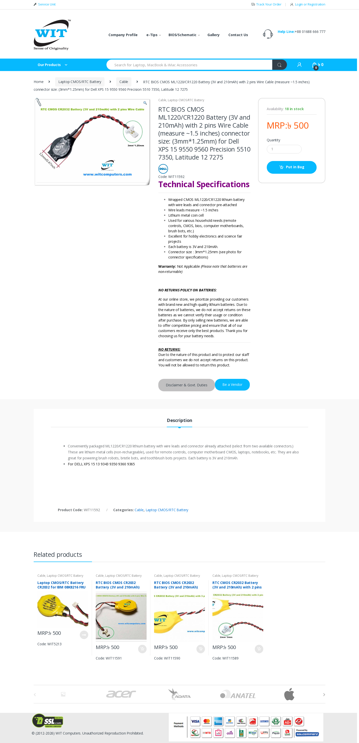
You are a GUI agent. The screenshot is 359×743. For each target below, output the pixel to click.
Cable (123, 81)
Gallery (213, 34)
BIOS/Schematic (182, 34)
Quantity (273, 140)
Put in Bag (295, 167)
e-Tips (152, 34)
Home (38, 81)
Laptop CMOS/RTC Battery (79, 81)
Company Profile (123, 34)
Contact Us (238, 34)
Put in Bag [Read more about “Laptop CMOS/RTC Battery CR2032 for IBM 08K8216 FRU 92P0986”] (83, 635)
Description (179, 420)
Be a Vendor (232, 384)
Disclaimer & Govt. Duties (186, 385)
